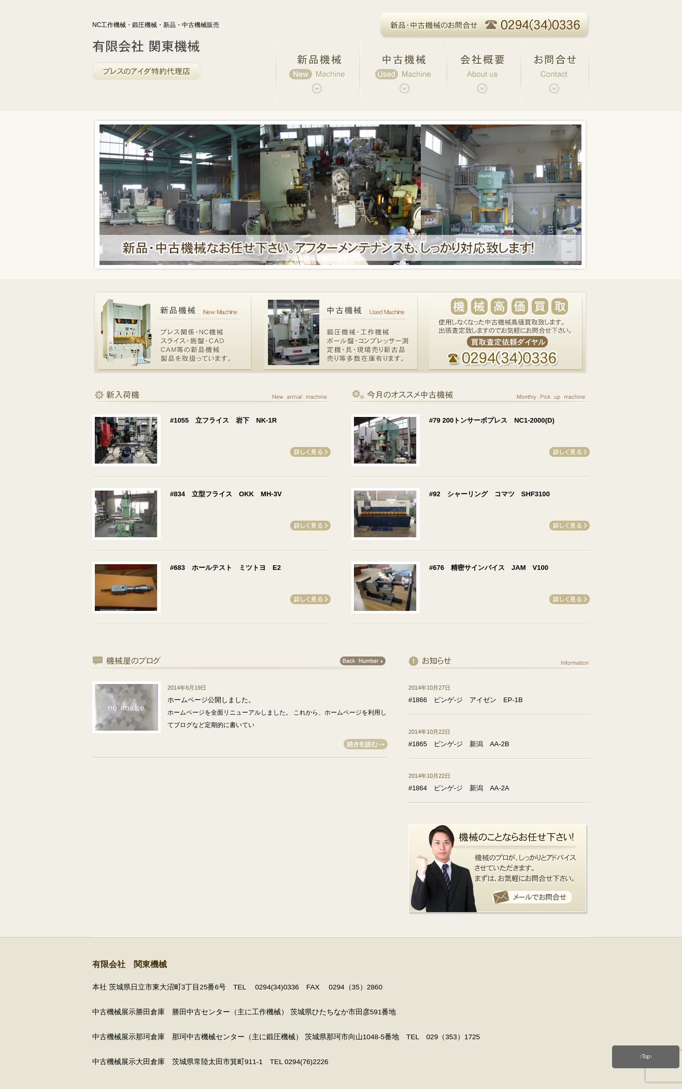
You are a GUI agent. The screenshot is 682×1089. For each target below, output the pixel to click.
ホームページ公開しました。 (211, 700)
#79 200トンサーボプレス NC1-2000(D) (492, 420)
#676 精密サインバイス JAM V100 (488, 567)
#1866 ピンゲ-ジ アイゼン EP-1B (465, 700)
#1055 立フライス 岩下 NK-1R (223, 420)
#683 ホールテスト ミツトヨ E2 (225, 567)
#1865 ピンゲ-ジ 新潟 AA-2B (458, 744)
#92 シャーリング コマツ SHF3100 (489, 494)
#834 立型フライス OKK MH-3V (226, 494)
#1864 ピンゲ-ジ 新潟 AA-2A (458, 788)
